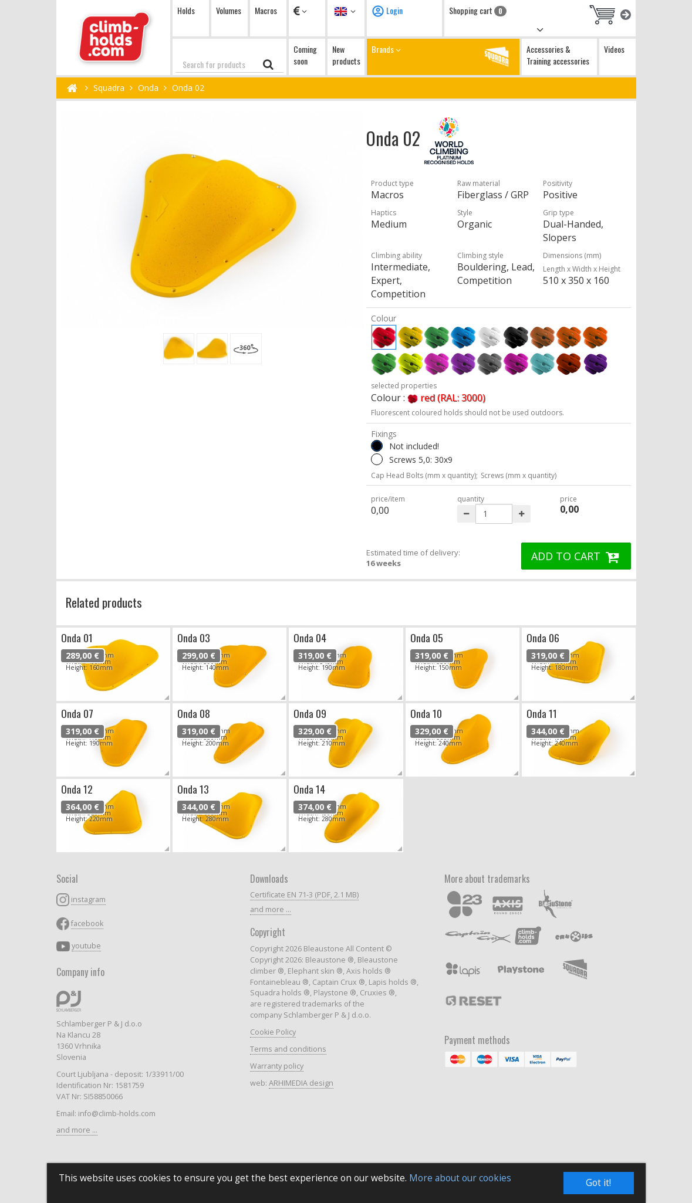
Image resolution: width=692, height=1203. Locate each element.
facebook (87, 923)
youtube (86, 946)
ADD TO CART (576, 556)
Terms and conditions (288, 1049)
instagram (88, 899)
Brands (443, 56)
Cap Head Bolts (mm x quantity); (424, 475)
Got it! (598, 1183)
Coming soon (305, 55)
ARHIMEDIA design (301, 1083)
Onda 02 (188, 87)
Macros (266, 10)
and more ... (76, 1130)
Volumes (228, 10)
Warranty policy (276, 1066)
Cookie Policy (273, 1032)
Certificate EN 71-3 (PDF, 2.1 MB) (304, 895)
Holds (186, 10)
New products (346, 55)
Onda (148, 87)
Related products (104, 602)
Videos (614, 49)
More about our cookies (460, 1178)
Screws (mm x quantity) (518, 475)
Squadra (108, 87)
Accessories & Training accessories (557, 55)
